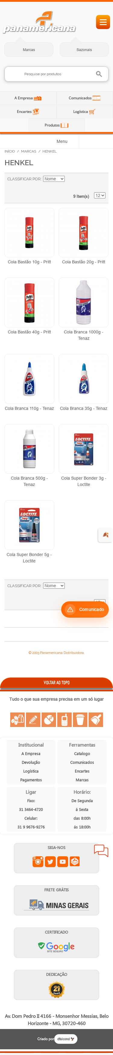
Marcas (29, 49)
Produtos (53, 125)
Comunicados (81, 98)
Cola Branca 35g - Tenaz (83, 408)
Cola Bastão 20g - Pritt (83, 261)
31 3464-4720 (31, 809)
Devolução (31, 762)
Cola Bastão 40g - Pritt (29, 332)
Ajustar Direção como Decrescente (70, 179)
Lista (97, 182)
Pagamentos (31, 780)
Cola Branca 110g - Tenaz (29, 408)
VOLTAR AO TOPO (57, 682)
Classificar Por (24, 179)
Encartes (25, 111)
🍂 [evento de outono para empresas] (105, 535)
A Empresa (24, 98)
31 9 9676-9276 (31, 827)
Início (10, 151)
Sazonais (84, 49)
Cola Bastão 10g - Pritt (29, 261)
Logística (81, 111)
